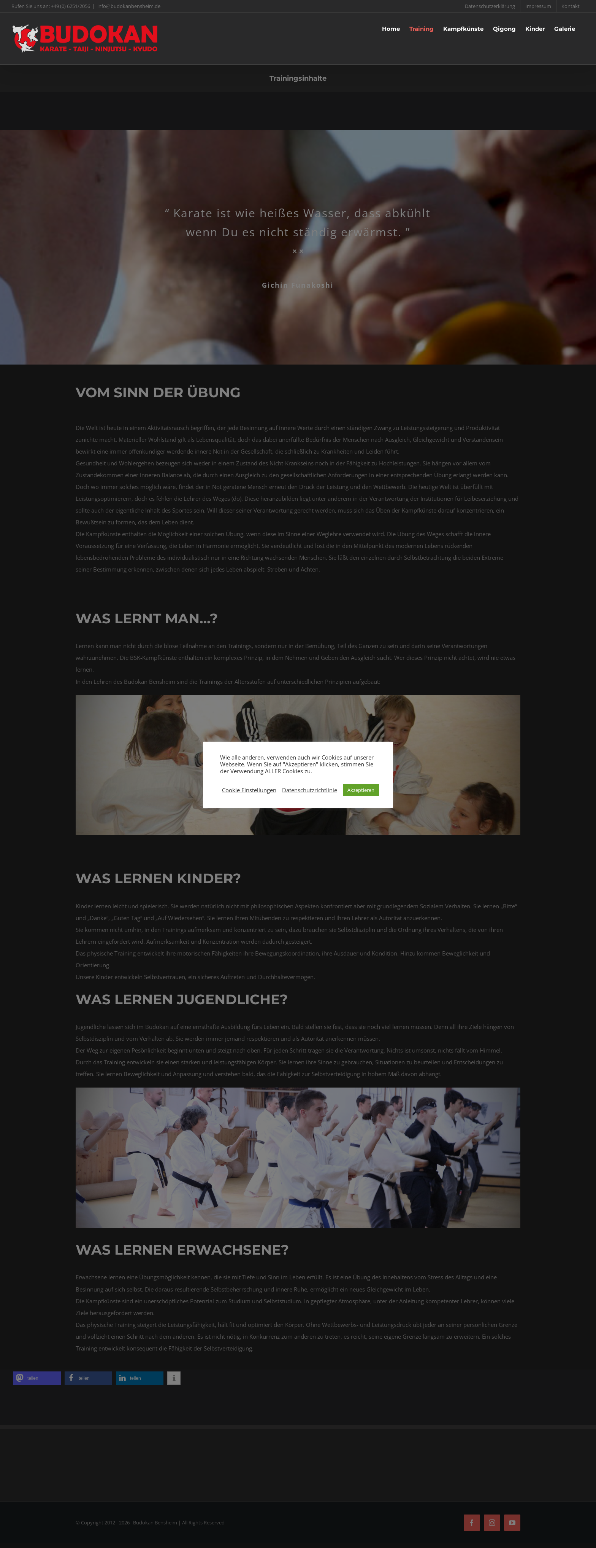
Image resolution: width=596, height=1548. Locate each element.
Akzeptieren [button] (360, 790)
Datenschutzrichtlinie (309, 790)
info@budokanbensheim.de (128, 6)
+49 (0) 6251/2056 (70, 6)
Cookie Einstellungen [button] (249, 790)
